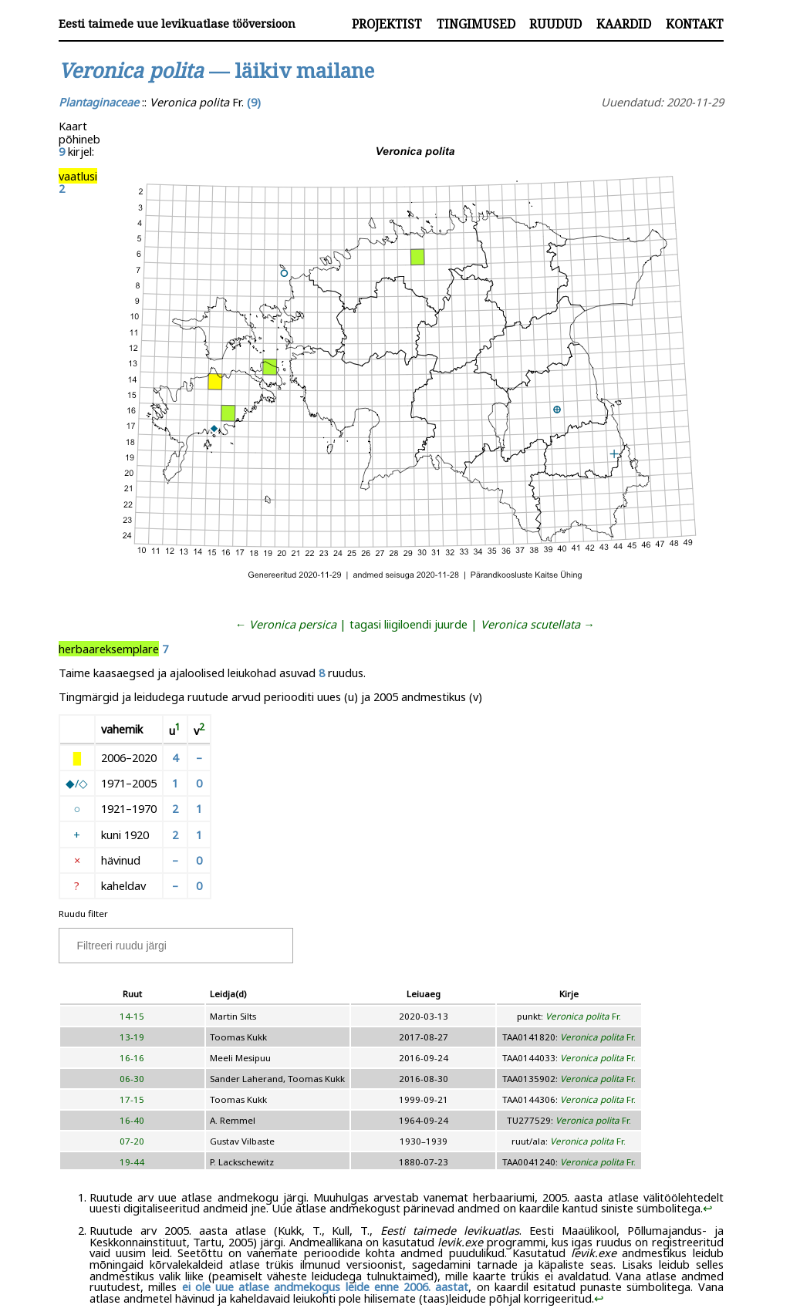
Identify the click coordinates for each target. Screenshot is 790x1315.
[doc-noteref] (178, 730)
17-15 (132, 1099)
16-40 (132, 1120)
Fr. (583, 1016)
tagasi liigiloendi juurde (408, 624)
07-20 (132, 1141)
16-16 (132, 1058)
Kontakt (695, 23)
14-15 (132, 1016)
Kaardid (623, 23)
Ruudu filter (83, 913)
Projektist (387, 23)
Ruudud (555, 23)
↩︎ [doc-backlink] (708, 1208)
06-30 (132, 1078)
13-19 (132, 1037)
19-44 (132, 1162)
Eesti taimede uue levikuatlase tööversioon (177, 23)
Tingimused (476, 23)
